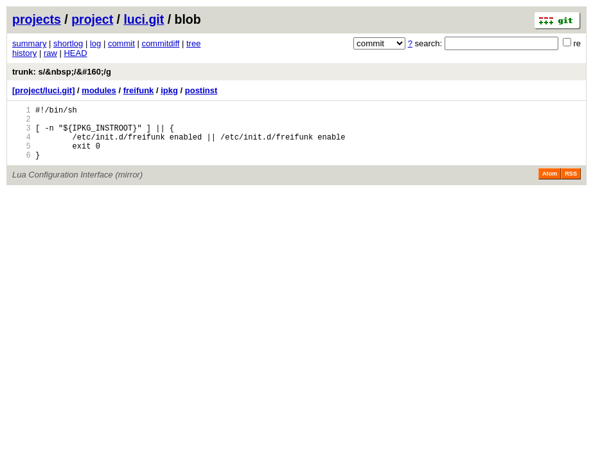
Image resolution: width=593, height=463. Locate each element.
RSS (571, 185)
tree (193, 43)
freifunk (138, 90)
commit (121, 43)
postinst (201, 90)
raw (50, 53)
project (92, 19)
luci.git (143, 19)
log (95, 43)
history (24, 53)
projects (36, 19)
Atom (549, 185)
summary (29, 43)
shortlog (68, 43)
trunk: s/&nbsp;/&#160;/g (61, 72)
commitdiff (160, 43)
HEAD (75, 53)
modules (99, 90)
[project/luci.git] (43, 90)
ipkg (169, 90)
